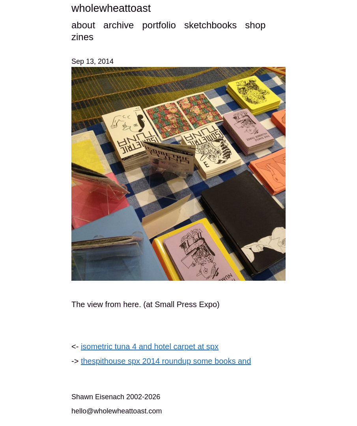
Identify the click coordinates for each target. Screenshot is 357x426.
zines (82, 36)
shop (255, 25)
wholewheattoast (111, 8)
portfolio (159, 25)
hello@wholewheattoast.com (116, 411)
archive (118, 25)
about (83, 25)
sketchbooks (210, 25)
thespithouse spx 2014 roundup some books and (166, 361)
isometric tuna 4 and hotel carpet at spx (150, 346)
